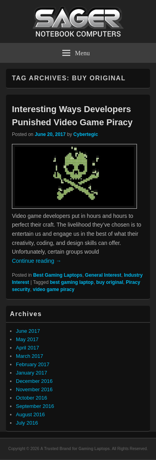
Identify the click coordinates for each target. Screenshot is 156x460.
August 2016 (30, 414)
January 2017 (31, 373)
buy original (109, 282)
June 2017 (28, 331)
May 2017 (27, 339)
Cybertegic (85, 134)
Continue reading (37, 261)
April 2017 (27, 348)
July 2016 (27, 423)
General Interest (103, 275)
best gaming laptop (72, 282)
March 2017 (29, 356)
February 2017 (33, 364)
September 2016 (35, 406)
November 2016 (34, 389)
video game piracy (54, 289)
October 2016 (31, 398)
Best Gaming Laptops (57, 275)
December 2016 (34, 381)
